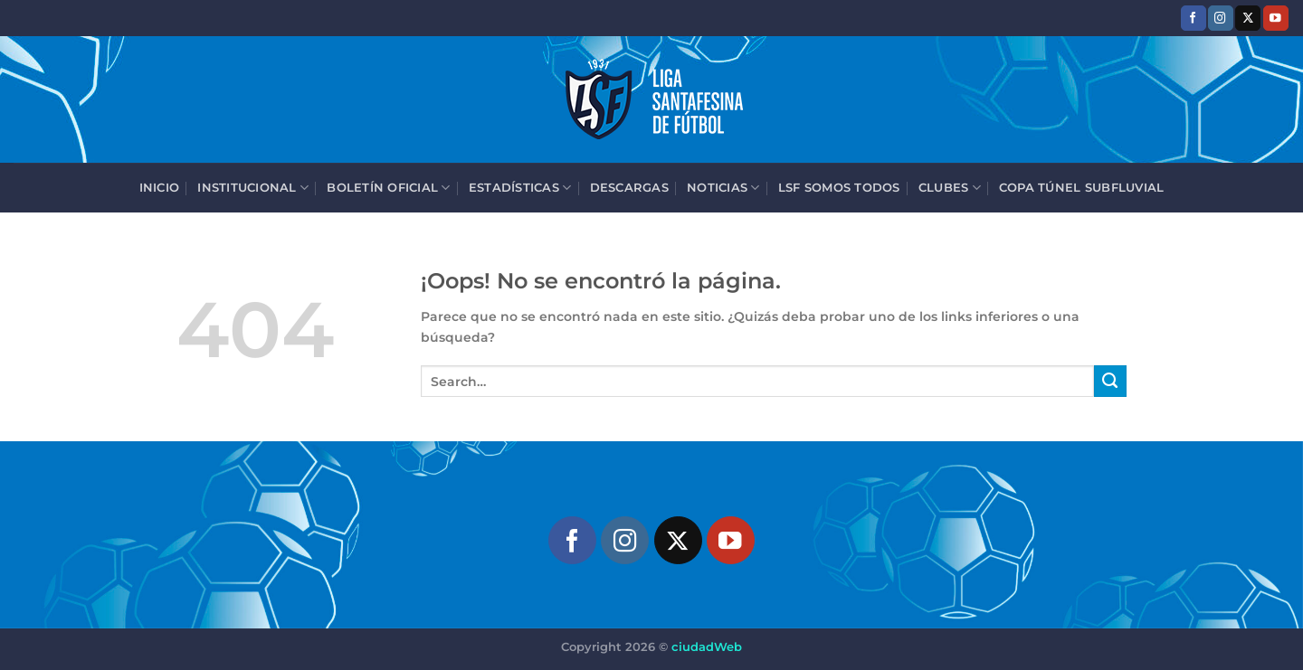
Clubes (949, 187)
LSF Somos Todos (839, 187)
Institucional (253, 187)
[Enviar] (1110, 381)
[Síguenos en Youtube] (1276, 17)
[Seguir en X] (1247, 17)
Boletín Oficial (388, 187)
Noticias (723, 187)
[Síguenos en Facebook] (1193, 17)
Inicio (159, 187)
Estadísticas (520, 187)
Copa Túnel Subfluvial (1081, 187)
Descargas (629, 187)
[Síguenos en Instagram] (1220, 17)
